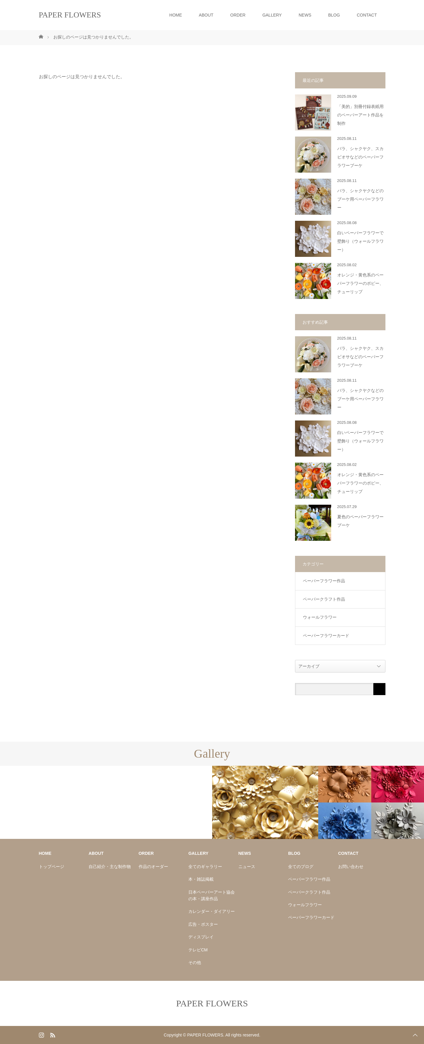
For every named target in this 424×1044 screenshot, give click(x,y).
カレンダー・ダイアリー (211, 911)
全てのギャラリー (205, 866)
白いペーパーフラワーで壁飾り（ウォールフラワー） (360, 241)
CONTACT (367, 15)
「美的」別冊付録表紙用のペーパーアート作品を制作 (360, 115)
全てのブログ (300, 866)
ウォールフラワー (320, 617)
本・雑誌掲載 (201, 879)
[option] (265, 802)
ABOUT (206, 15)
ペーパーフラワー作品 (324, 580)
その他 (194, 962)
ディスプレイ (201, 937)
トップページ (51, 866)
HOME (175, 15)
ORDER (238, 15)
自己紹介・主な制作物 (110, 866)
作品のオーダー (153, 866)
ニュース (246, 866)
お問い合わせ (350, 866)
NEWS (305, 15)
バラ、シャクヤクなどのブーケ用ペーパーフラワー (360, 199)
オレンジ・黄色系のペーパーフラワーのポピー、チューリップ (360, 283)
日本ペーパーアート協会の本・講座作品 (211, 895)
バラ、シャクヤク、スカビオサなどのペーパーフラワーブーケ (360, 157)
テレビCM (198, 949)
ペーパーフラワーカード (326, 635)
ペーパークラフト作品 (324, 599)
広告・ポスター (203, 924)
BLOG (334, 15)
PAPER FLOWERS (70, 15)
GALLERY (272, 15)
